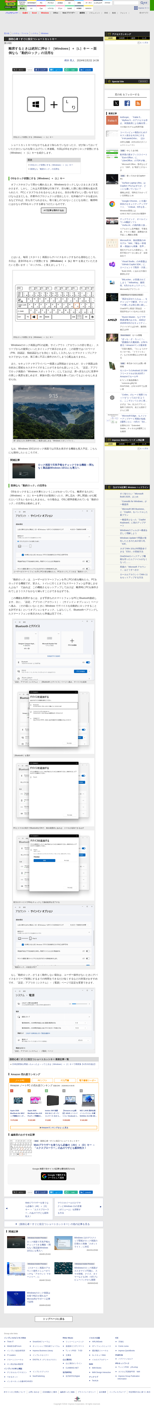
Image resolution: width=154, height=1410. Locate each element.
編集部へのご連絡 (67, 1392)
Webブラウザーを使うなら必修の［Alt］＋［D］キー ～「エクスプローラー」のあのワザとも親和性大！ (37, 1210)
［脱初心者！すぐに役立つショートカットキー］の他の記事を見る (54, 1224)
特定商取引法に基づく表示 (139, 1392)
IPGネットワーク (122, 1363)
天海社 (121, 1342)
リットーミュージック (75, 1342)
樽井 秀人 (69, 60)
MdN (91, 1364)
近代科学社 (67, 1372)
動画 (114, 13)
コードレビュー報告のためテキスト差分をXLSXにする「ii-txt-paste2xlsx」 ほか (133, 135)
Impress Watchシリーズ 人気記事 (128, 440)
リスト (29, 70)
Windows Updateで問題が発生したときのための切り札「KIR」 (133, 541)
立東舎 (68, 1355)
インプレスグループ (117, 1392)
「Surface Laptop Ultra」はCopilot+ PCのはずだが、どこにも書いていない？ (133, 186)
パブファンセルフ (125, 1359)
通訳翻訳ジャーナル (100, 1351)
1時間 (110, 38)
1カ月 (144, 38)
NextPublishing (39, 1376)
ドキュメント (94, 13)
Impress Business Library (43, 1351)
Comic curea (123, 1346)
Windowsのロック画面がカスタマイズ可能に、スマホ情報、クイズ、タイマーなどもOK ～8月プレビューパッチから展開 (86, 1274)
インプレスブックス (41, 1372)
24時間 (121, 38)
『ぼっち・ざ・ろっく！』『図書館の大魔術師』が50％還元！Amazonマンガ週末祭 (134, 342)
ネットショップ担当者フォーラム (46, 1346)
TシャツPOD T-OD (74, 1351)
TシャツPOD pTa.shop (128, 1367)
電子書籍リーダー (87, 1080)
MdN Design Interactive (101, 1372)
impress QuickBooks (126, 1351)
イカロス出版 (94, 1338)
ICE (116, 1338)
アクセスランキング (121, 34)
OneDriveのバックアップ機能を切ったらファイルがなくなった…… (133, 559)
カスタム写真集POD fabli (129, 1372)
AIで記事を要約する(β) (54, 210)
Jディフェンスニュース (101, 1346)
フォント (123, 13)
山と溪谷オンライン (74, 1363)
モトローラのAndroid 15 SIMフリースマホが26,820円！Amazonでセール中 (133, 373)
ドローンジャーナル (15, 1360)
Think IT (10, 1342)
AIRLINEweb (97, 1342)
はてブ (57, 70)
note (73, 70)
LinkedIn (88, 70)
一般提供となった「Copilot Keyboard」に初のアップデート (133, 522)
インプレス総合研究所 (16, 1351)
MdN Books (96, 1368)
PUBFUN (119, 1355)
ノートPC (19, 1080)
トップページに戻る (54, 1319)
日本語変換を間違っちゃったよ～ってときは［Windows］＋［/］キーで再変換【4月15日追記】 (54, 1064)
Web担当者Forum (14, 1346)
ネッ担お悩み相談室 (15, 1364)
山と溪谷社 (67, 1360)
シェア (42, 70)
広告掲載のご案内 (50, 1392)
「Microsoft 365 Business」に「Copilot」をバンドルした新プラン (134, 512)
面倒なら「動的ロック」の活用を (45, 169)
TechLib (95, 1381)
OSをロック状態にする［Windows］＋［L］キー (51, 165)
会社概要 (102, 1392)
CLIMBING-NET (72, 1368)
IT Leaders (11, 1355)
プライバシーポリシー (87, 1392)
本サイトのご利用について (14, 1392)
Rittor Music (68, 1338)
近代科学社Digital (73, 1376)
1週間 (133, 38)
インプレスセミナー (41, 1355)
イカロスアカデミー (100, 1360)
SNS (106, 13)
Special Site (118, 81)
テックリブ (93, 1377)
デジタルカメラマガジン (17, 1372)
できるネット (12, 1377)
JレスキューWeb (99, 1355)
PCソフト (42, 1080)
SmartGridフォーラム (41, 1342)
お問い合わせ (34, 1392)
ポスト (21, 70)
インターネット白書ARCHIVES (19, 1381)
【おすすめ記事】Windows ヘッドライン (130, 487)
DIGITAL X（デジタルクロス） (45, 1360)
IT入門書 (65, 1080)
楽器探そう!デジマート (75, 1346)
